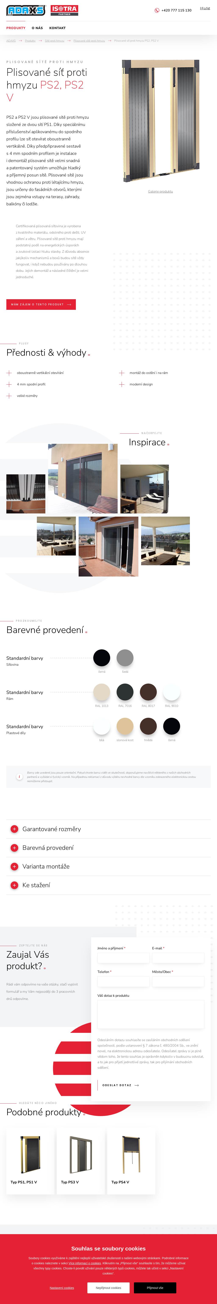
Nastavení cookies (62, 1288)
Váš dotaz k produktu (113, 1002)
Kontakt (57, 28)
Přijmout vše (155, 1288)
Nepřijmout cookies (108, 1288)
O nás (37, 28)
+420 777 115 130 (176, 10)
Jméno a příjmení (111, 952)
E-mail (158, 952)
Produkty (15, 28)
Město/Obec (162, 977)
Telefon (104, 977)
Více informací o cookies (85, 1263)
